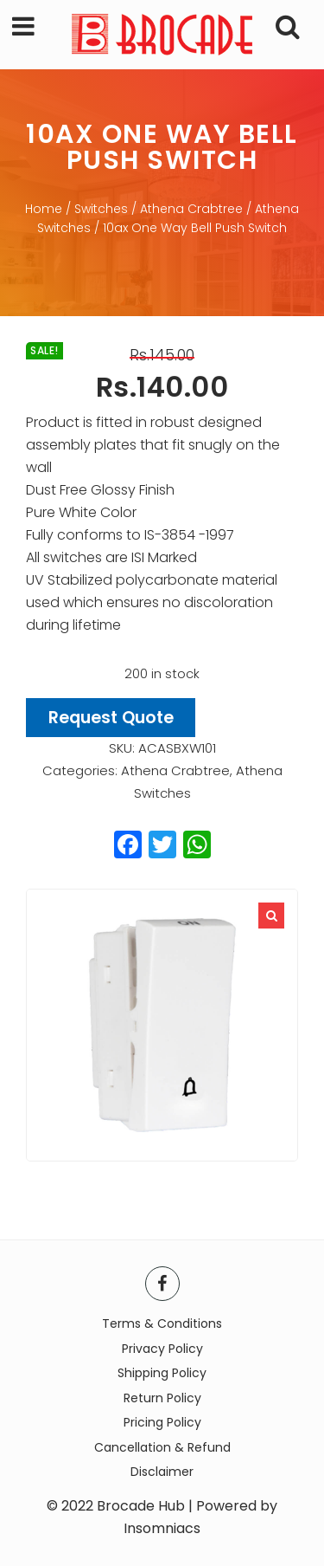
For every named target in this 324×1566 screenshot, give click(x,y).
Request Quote (111, 717)
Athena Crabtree (191, 208)
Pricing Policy (162, 1422)
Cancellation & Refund (162, 1447)
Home (43, 208)
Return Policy (162, 1398)
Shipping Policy (162, 1373)
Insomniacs (162, 1528)
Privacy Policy (162, 1348)
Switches (101, 208)
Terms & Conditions (162, 1323)
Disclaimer (162, 1471)
